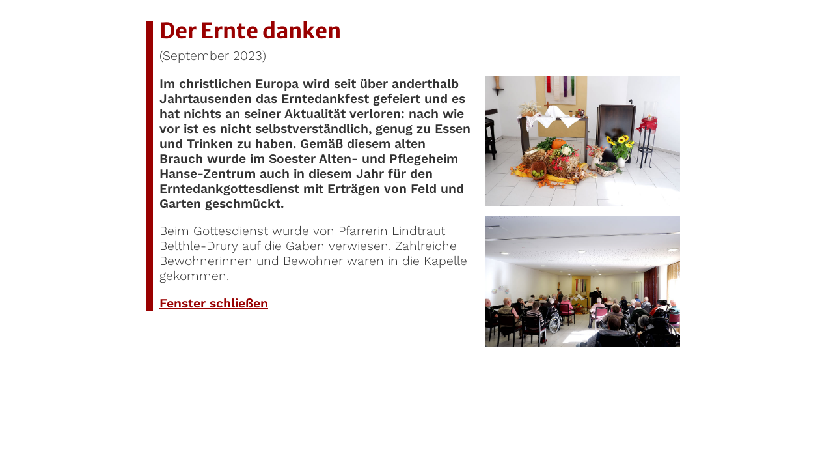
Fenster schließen (213, 303)
